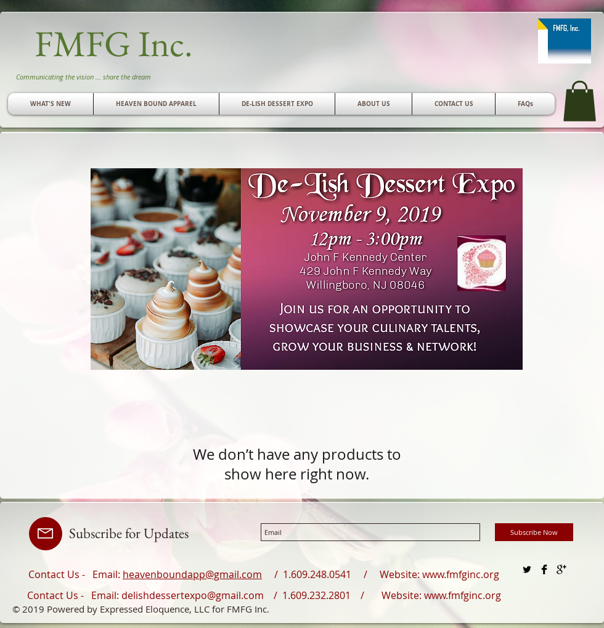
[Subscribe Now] (534, 532)
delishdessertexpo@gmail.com (192, 595)
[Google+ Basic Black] (561, 569)
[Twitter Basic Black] (527, 569)
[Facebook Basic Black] (544, 569)
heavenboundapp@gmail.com (192, 574)
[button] (453, 104)
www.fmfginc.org (460, 574)
